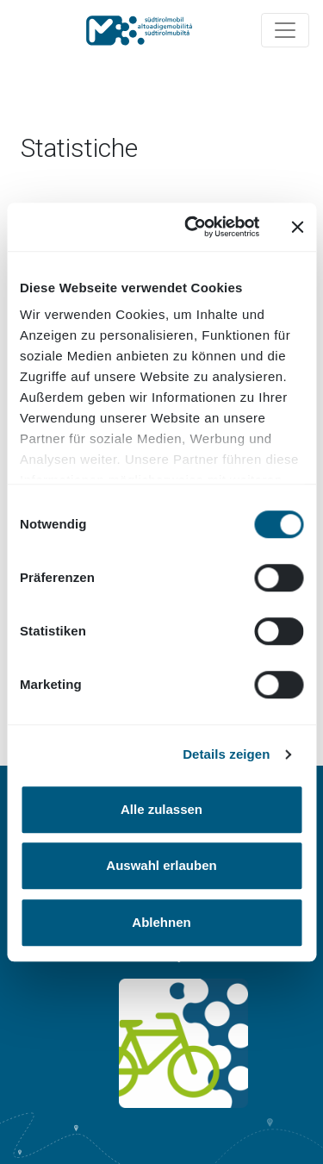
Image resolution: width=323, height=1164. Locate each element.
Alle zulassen (161, 809)
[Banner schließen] (297, 227)
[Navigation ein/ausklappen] (285, 30)
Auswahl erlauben (161, 865)
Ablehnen (161, 922)
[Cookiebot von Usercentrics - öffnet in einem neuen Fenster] (192, 227)
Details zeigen (226, 754)
